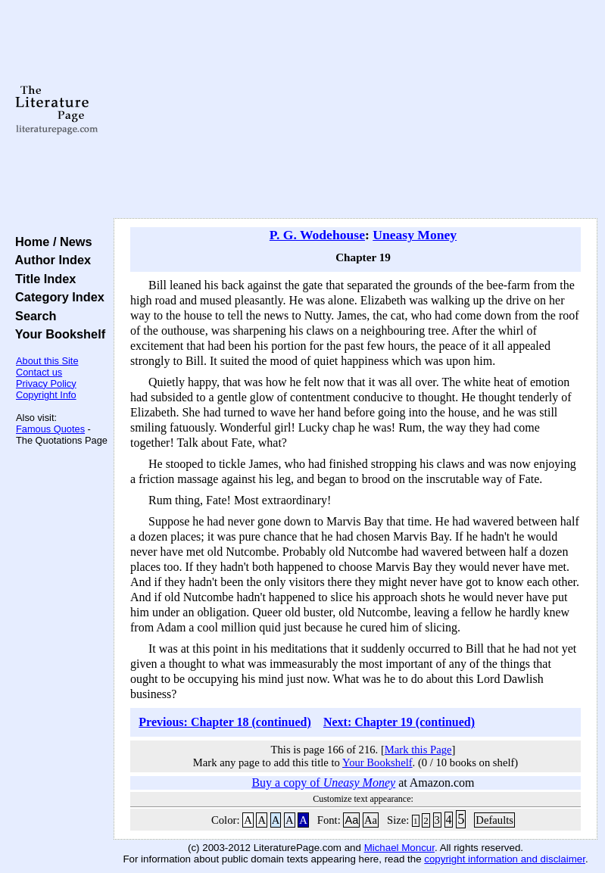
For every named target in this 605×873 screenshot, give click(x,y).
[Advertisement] (356, 110)
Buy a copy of (323, 782)
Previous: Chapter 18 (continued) (224, 722)
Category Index (56, 297)
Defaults (494, 820)
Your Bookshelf (56, 334)
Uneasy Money (415, 234)
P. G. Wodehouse (317, 234)
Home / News (50, 241)
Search (32, 316)
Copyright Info (46, 395)
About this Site (47, 360)
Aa (351, 820)
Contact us (39, 372)
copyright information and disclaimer (504, 859)
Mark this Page (418, 750)
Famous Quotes (50, 429)
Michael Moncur (399, 847)
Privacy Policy (46, 383)
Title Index (42, 278)
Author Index (49, 260)
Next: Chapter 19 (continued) (399, 722)
